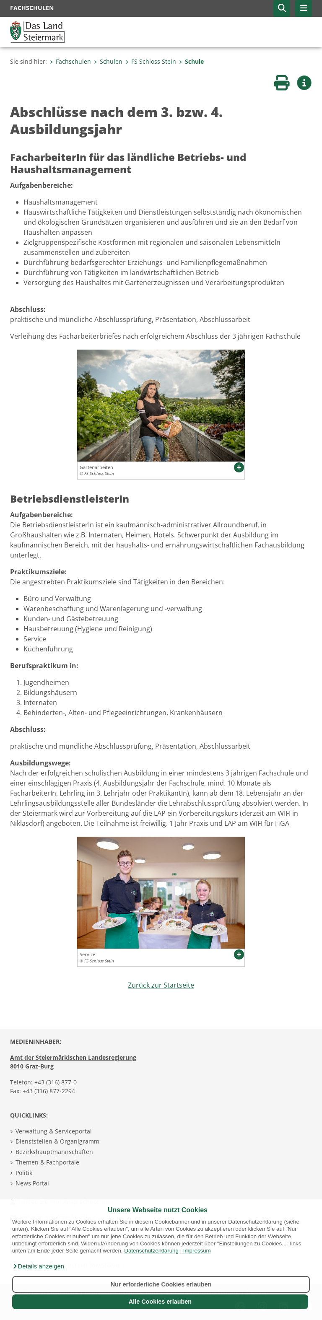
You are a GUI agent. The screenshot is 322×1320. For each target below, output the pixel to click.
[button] (38, 1266)
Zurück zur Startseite (161, 985)
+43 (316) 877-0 (55, 1082)
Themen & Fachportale (47, 1162)
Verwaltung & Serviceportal (54, 1131)
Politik (24, 1173)
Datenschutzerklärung (151, 1250)
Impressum (197, 1250)
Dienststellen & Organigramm (57, 1141)
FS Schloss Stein (150, 61)
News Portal (32, 1183)
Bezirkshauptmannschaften (54, 1152)
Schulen (108, 61)
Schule (191, 61)
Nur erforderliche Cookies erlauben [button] (161, 1284)
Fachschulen (70, 61)
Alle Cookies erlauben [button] (160, 1301)
